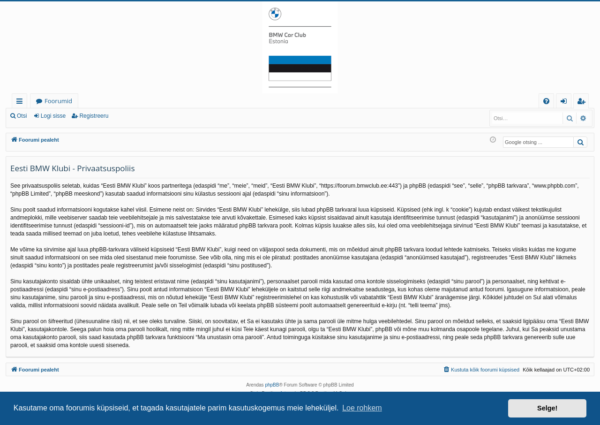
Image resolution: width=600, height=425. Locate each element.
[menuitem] (546, 101)
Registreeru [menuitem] (583, 102)
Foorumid (58, 101)
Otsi (22, 116)
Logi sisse (53, 116)
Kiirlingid (21, 102)
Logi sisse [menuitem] (565, 102)
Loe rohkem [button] (362, 408)
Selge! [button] (547, 408)
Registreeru (93, 116)
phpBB (272, 384)
